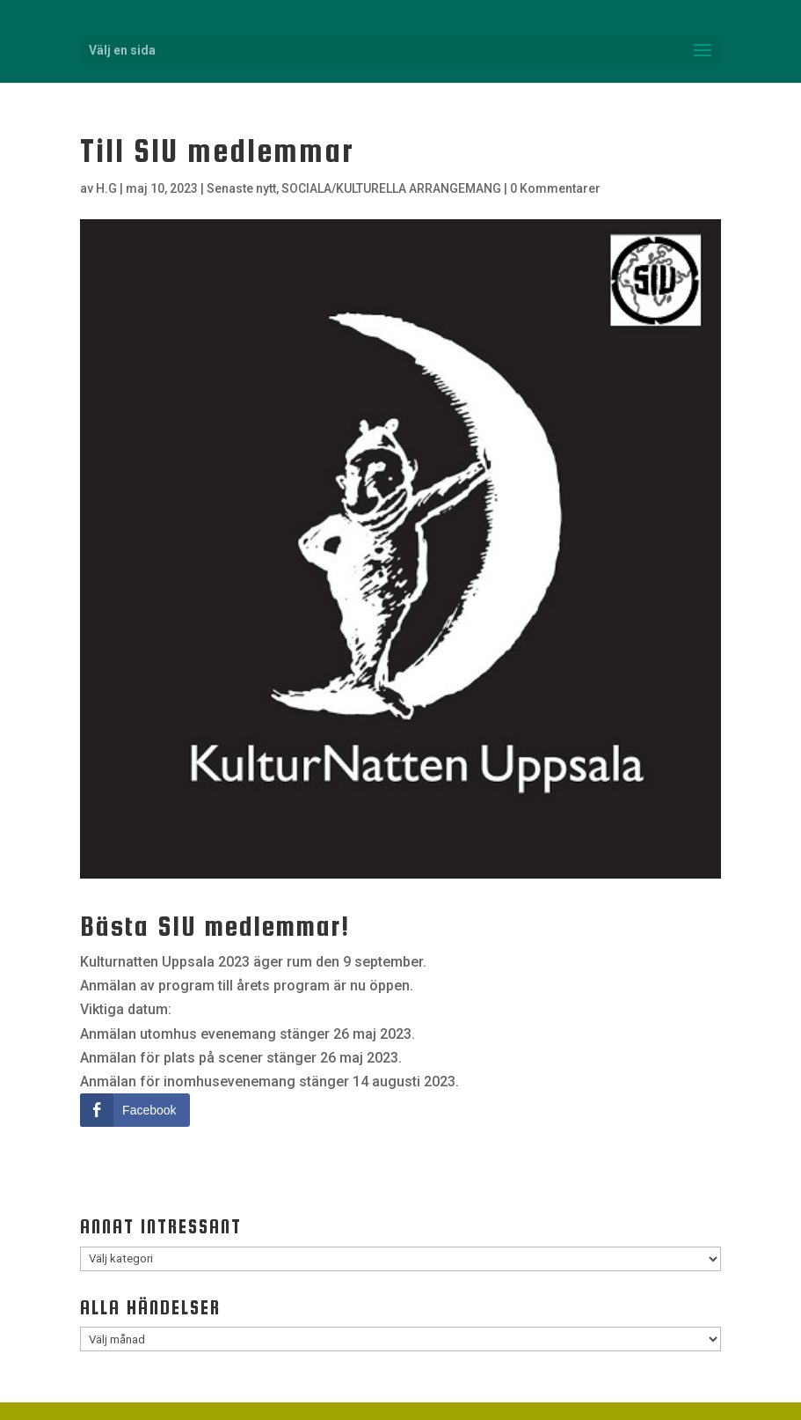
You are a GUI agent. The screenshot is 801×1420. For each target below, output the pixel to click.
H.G (106, 188)
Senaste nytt (241, 188)
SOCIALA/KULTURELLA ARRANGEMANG (391, 188)
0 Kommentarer (555, 188)
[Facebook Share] (134, 1110)
